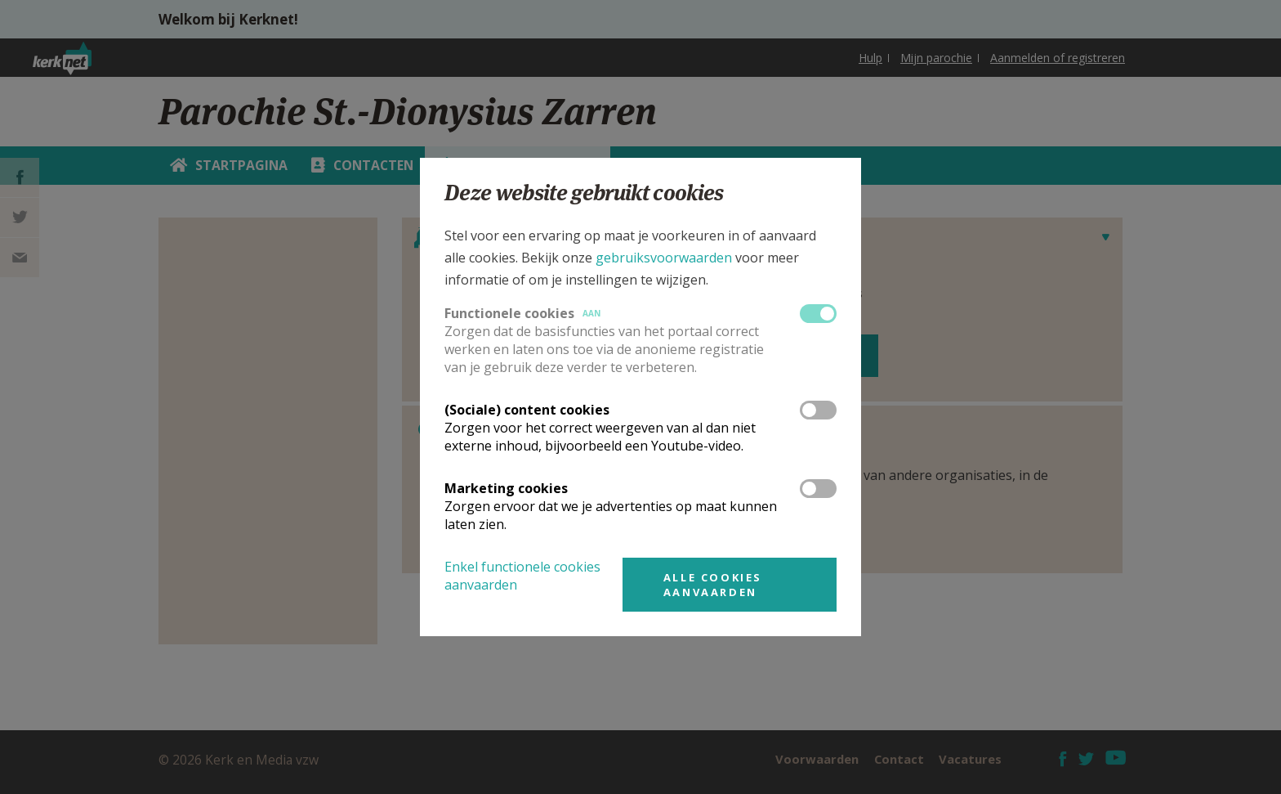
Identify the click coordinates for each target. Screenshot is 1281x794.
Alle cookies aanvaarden (712, 584)
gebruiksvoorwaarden (664, 258)
